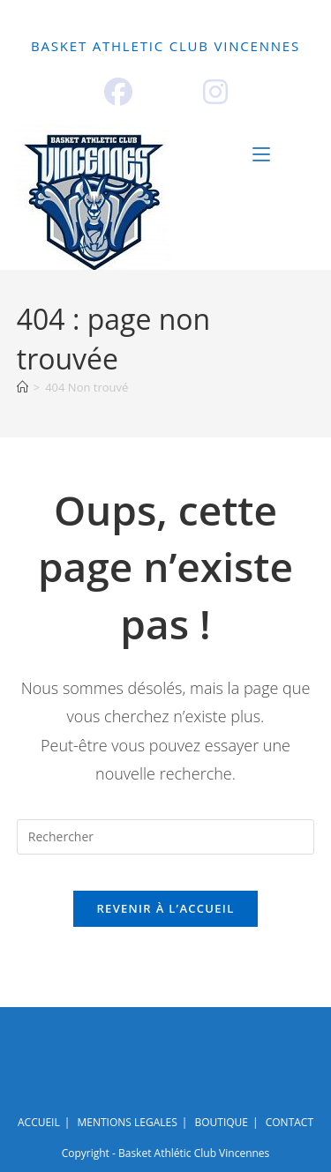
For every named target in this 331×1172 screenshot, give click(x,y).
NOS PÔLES (234, 6)
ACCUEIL (71, 6)
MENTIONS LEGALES (127, 1122)
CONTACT (269, 33)
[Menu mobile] (283, 154)
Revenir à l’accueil (165, 908)
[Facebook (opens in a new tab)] (118, 91)
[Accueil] (22, 387)
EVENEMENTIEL (233, 19)
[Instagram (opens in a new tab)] (215, 91)
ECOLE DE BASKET (95, 19)
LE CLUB (148, 6)
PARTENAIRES (77, 33)
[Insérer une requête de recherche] (166, 837)
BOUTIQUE (181, 33)
